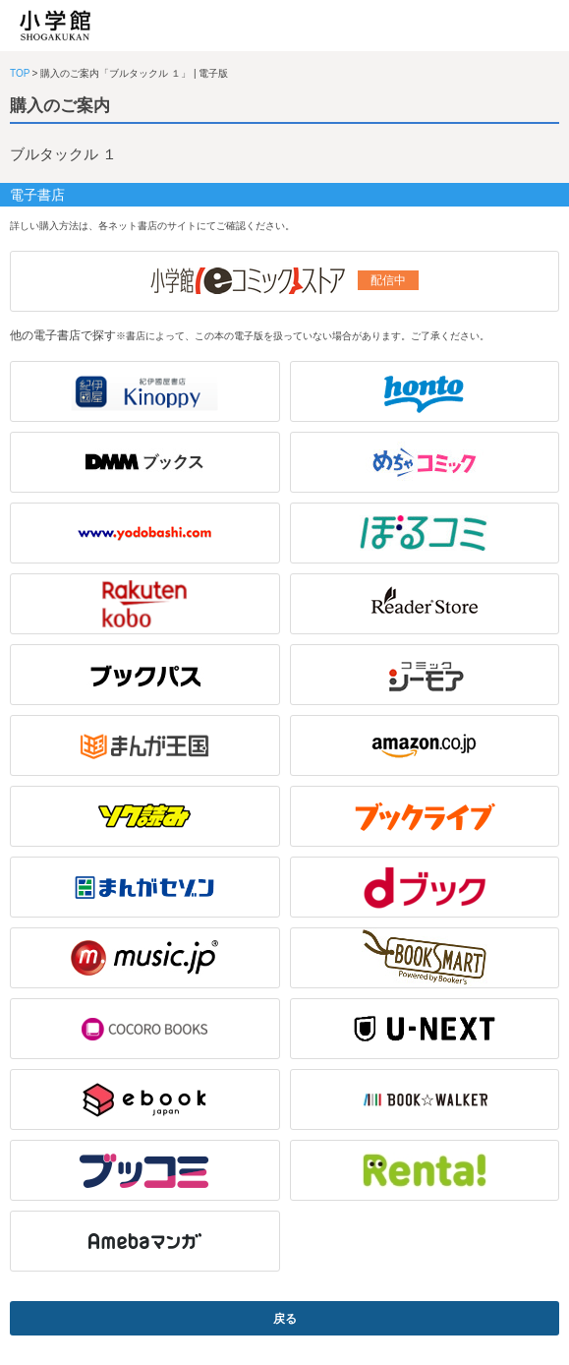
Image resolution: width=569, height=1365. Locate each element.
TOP (19, 73)
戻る (285, 1319)
